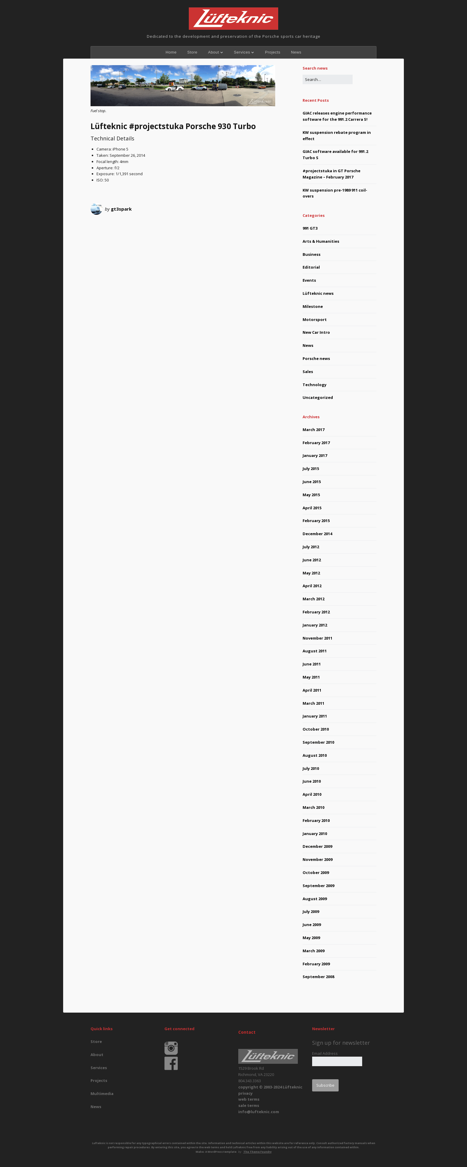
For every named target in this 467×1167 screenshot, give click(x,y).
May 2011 (311, 677)
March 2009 (313, 950)
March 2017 (313, 429)
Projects (273, 52)
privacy (245, 1093)
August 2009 (315, 898)
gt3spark (121, 209)
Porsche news (316, 358)
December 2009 (317, 846)
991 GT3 (310, 228)
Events (309, 280)
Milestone (313, 306)
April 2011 (312, 690)
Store (192, 52)
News (296, 52)
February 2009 (316, 964)
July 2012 (311, 546)
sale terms (248, 1105)
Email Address (325, 1053)
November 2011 (317, 638)
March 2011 (313, 703)
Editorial (311, 267)
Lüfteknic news (318, 293)
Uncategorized (318, 397)
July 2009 (311, 911)
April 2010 (312, 794)
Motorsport (315, 319)
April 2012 (312, 585)
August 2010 (315, 755)
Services (242, 52)
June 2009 (312, 924)
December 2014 (317, 533)
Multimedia (102, 1093)
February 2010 (316, 820)
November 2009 (317, 859)
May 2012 (311, 573)
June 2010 (312, 781)
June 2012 (312, 560)
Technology (314, 384)
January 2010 (315, 833)
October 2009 (316, 872)
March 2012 (313, 598)
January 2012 (315, 625)
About (213, 52)
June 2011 (312, 664)
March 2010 (313, 807)
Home (171, 52)
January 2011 (315, 716)
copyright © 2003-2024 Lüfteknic (270, 1087)
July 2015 (311, 468)
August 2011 (315, 651)
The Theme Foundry (257, 1152)
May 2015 (311, 494)
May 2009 (311, 937)
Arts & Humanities (321, 241)
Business (311, 254)
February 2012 (316, 612)
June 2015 (312, 481)
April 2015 (312, 507)
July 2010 (311, 768)
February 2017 (316, 442)
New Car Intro (316, 332)
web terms (248, 1099)
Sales (308, 371)
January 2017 (315, 455)
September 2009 (318, 885)
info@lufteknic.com (258, 1111)
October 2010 (316, 729)
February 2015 (316, 520)
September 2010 (318, 742)
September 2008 (318, 976)
